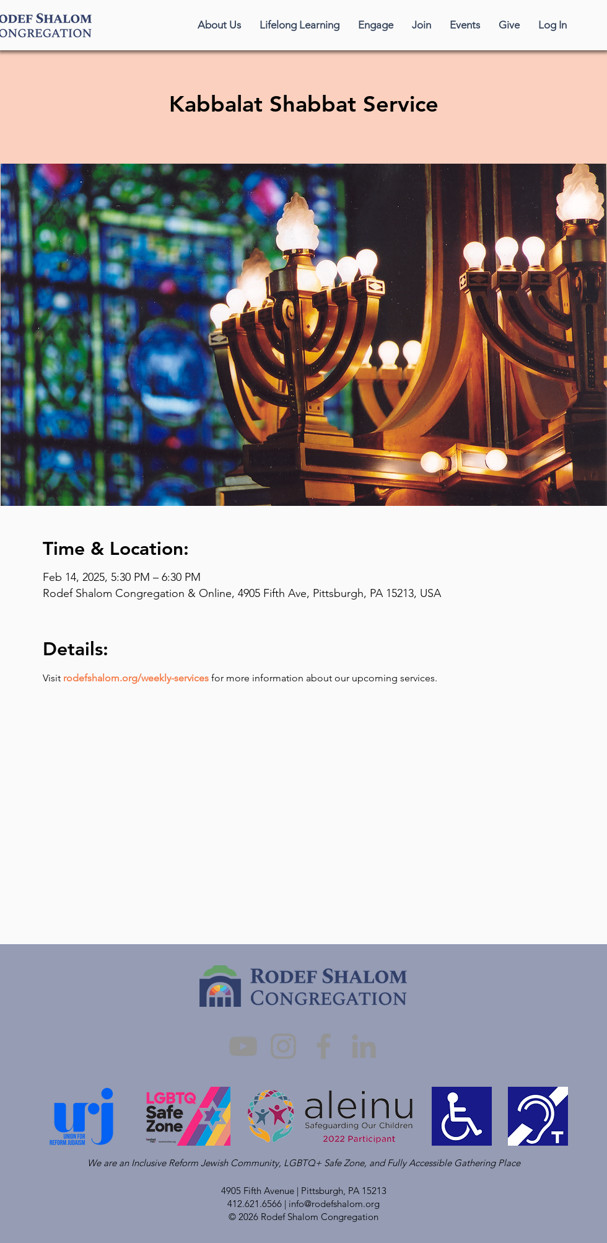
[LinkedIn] (364, 1046)
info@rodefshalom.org (334, 1204)
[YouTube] (243, 1046)
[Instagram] (283, 1046)
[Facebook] (324, 1046)
